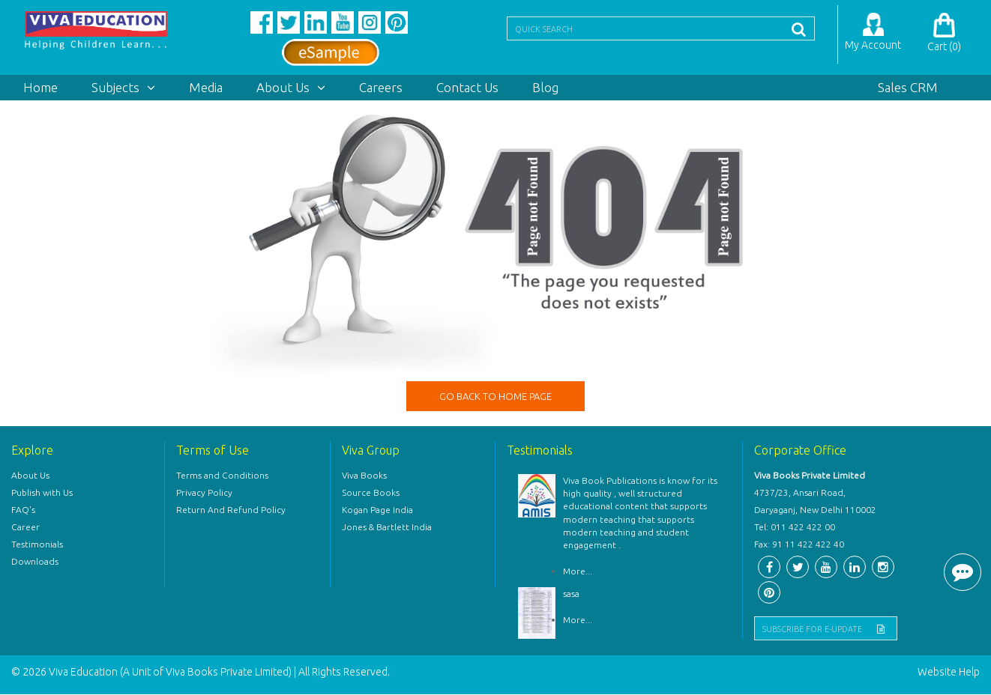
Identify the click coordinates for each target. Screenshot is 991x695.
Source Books (371, 493)
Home (40, 87)
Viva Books (364, 476)
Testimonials (37, 545)
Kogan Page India (377, 510)
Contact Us (467, 87)
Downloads (34, 562)
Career (25, 527)
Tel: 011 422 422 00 (794, 527)
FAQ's (23, 510)
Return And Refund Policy (231, 510)
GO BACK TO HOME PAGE (495, 396)
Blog (545, 87)
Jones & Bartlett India (387, 527)
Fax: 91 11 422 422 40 (799, 545)
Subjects (123, 87)
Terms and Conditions (222, 476)
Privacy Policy (204, 493)
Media (206, 87)
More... (577, 571)
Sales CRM (908, 87)
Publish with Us (42, 493)
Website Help (949, 673)
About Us (290, 87)
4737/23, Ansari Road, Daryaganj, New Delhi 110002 (815, 501)
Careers (381, 87)
